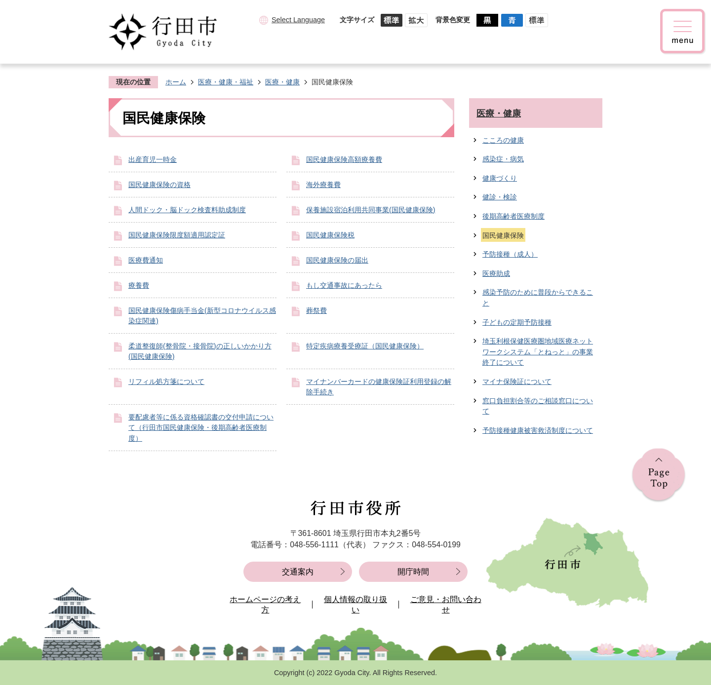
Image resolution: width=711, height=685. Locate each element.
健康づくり (499, 178)
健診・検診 (499, 197)
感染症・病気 (503, 159)
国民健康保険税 (330, 235)
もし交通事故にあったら (344, 285)
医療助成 (496, 273)
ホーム (175, 82)
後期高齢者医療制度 (513, 216)
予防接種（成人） (510, 254)
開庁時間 (413, 572)
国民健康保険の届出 (337, 260)
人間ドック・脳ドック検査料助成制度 (187, 210)
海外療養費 (323, 185)
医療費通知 (145, 260)
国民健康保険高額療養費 (344, 159)
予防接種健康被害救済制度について (537, 430)
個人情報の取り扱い (355, 604)
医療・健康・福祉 (225, 82)
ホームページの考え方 (265, 604)
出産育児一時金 (152, 159)
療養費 (138, 285)
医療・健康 (282, 82)
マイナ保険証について (517, 381)
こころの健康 (503, 140)
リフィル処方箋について (166, 381)
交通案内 (298, 572)
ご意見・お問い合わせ (445, 604)
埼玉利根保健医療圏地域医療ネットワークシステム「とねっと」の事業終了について (537, 351)
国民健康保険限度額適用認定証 (176, 235)
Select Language (298, 20)
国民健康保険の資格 (159, 185)
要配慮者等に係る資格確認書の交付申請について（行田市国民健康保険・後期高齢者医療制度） (201, 427)
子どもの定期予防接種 (517, 322)
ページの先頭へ (658, 475)
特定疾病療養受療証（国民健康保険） (365, 346)
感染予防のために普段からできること (537, 297)
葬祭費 (316, 310)
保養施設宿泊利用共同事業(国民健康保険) (370, 210)
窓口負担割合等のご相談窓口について (537, 406)
